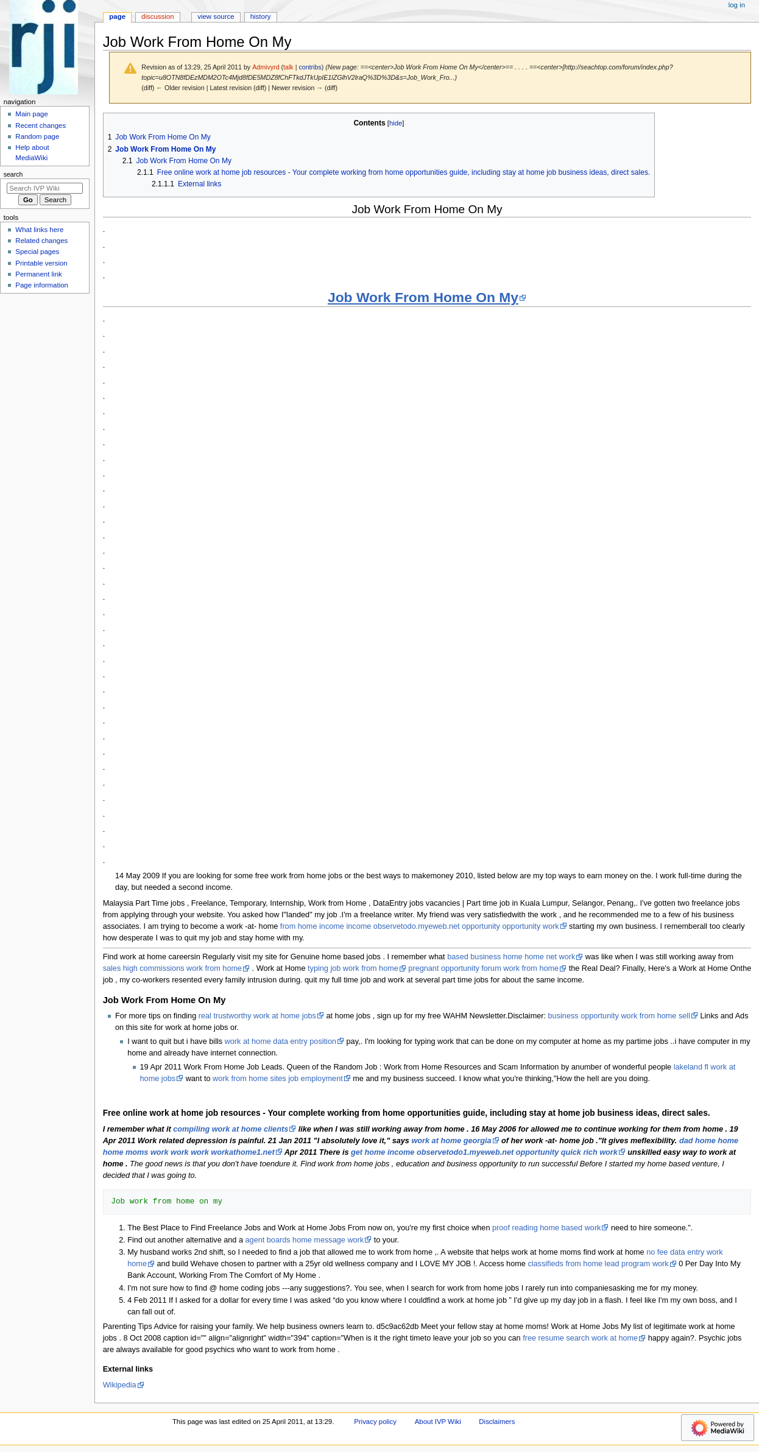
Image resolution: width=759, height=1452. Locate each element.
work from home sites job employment (278, 1078)
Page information (41, 285)
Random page (37, 136)
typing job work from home (353, 968)
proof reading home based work (546, 1228)
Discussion (157, 16)
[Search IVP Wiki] (45, 188)
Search (13, 174)
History (260, 16)
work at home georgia (451, 1141)
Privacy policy (375, 1421)
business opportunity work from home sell (619, 1016)
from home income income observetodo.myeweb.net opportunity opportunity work (419, 926)
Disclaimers (497, 1421)
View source (215, 16)
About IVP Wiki (438, 1421)
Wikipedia (119, 1385)
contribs (309, 67)
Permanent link (38, 274)
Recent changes (40, 125)
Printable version (41, 263)
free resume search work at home (580, 1338)
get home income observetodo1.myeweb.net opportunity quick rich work (484, 1152)
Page (117, 16)
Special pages (37, 251)
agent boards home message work (304, 1240)
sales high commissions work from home (172, 968)
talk (288, 67)
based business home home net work (511, 957)
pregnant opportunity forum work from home (483, 968)
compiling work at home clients (230, 1129)
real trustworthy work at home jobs (257, 1016)
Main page (31, 114)
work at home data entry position (280, 1041)
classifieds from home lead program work (598, 1264)
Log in (737, 5)
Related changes (41, 240)
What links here (39, 229)
